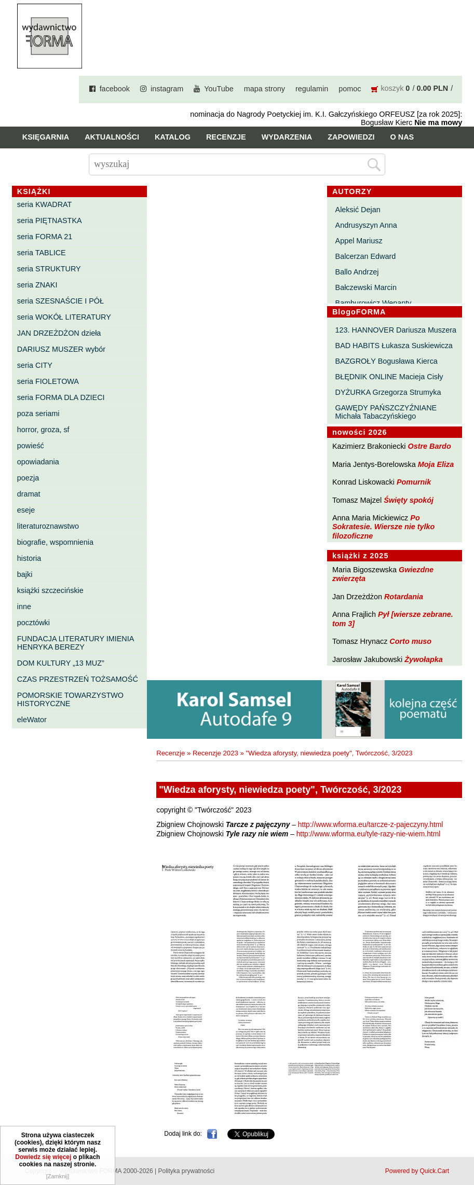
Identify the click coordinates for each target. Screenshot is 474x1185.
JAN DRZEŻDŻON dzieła (59, 333)
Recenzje (226, 137)
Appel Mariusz (359, 241)
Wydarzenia (287, 137)
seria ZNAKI (37, 285)
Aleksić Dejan (358, 209)
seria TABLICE (41, 253)
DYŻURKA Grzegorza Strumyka (388, 392)
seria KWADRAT (44, 204)
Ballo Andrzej (357, 272)
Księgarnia (45, 137)
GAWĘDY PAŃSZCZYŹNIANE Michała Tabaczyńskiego (386, 412)
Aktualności (112, 137)
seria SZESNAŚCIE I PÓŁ (60, 301)
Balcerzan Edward (365, 256)
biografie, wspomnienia (55, 542)
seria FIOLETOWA (48, 381)
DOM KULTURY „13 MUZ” (60, 663)
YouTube (219, 89)
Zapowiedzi (351, 137)
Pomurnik (414, 482)
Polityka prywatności (186, 1171)
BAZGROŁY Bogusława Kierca (386, 361)
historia (29, 558)
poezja (28, 478)
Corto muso (410, 641)
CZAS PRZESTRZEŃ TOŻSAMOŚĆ (77, 679)
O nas (402, 137)
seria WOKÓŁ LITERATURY (64, 317)
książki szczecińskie (50, 590)
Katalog (173, 137)
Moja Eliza (436, 464)
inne (24, 606)
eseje (26, 510)
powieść (30, 446)
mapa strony (264, 89)
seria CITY (34, 365)
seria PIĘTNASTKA (49, 220)
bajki (25, 574)
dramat (28, 494)
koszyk (392, 88)
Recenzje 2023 (215, 753)
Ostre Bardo (429, 446)
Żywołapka (423, 659)
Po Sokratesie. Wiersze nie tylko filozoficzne (383, 527)
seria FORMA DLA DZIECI (61, 397)
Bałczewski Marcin (366, 287)
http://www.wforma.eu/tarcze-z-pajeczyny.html (370, 825)
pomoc (349, 89)
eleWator (32, 719)
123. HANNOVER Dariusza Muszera (396, 330)
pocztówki (33, 622)
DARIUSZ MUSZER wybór (61, 349)
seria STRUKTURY (49, 269)
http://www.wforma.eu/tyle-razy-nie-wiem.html (368, 834)
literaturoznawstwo (48, 526)
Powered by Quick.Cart (417, 1171)
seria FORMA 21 (44, 236)
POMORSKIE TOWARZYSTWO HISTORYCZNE (70, 699)
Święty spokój (409, 500)
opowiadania (38, 462)
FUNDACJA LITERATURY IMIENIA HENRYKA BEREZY (75, 643)
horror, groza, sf (43, 429)
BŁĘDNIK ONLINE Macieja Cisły (389, 377)
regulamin (311, 89)
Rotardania (403, 596)
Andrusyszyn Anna (366, 225)
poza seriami (38, 413)
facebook (115, 89)
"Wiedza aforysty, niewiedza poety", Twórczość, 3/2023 (329, 753)
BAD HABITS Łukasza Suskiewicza (394, 345)
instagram (167, 89)
